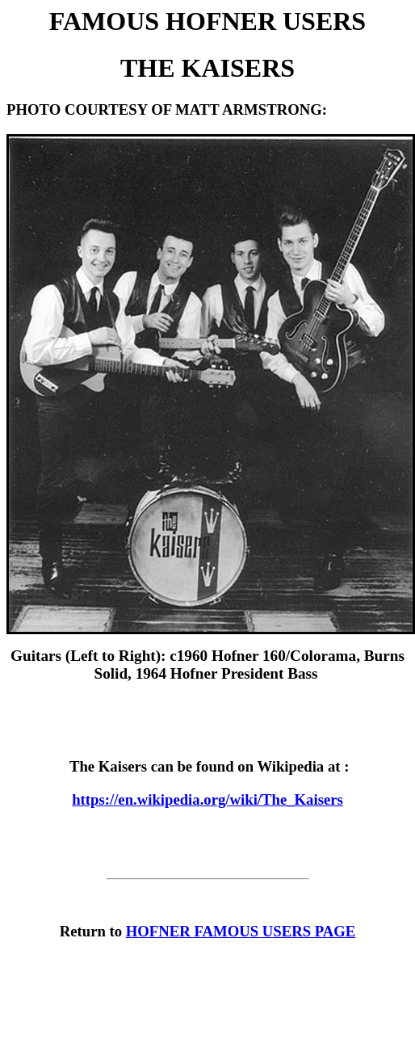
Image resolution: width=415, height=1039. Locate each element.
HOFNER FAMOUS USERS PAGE (241, 931)
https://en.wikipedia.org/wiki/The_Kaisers (207, 799)
